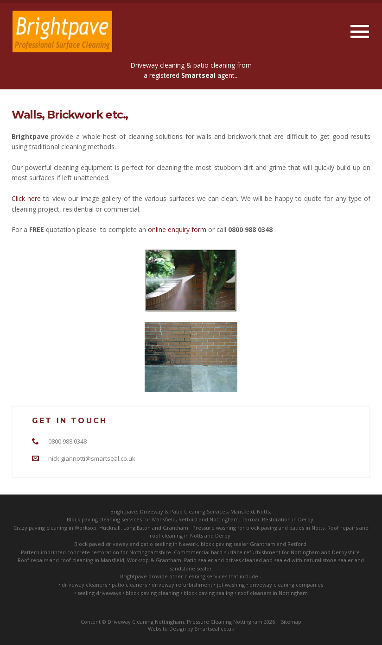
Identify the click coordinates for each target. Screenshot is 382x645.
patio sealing (156, 543)
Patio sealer (198, 560)
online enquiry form (177, 229)
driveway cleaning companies (286, 584)
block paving (261, 527)
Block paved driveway (101, 543)
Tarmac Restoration (266, 519)
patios (296, 527)
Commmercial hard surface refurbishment (227, 552)
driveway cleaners (84, 584)
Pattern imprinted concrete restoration (70, 552)
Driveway (151, 511)
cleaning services (120, 519)
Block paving (82, 519)
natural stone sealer (328, 560)
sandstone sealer (191, 568)
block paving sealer (224, 543)
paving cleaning (48, 527)
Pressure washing (214, 527)
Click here (26, 198)
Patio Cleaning (187, 511)
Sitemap (291, 621)
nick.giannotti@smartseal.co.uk (91, 458)
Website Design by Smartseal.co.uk (191, 628)
